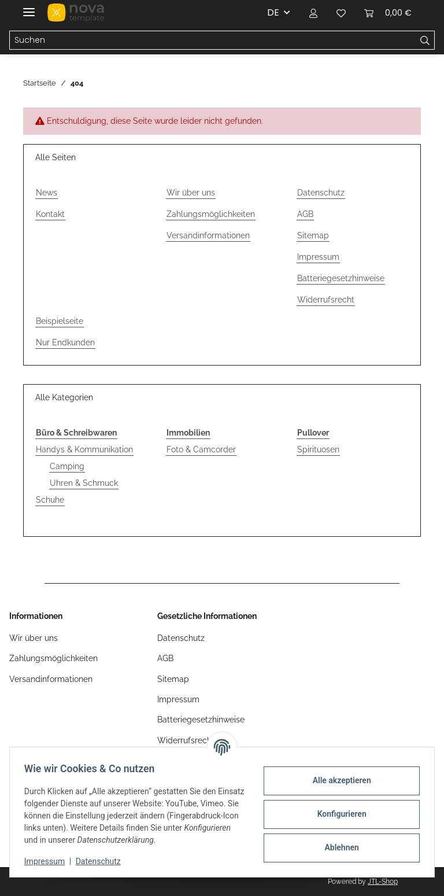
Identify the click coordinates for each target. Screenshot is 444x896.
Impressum (48, 861)
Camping (67, 466)
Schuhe (50, 499)
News (46, 192)
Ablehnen (337, 847)
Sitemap (313, 235)
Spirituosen (318, 449)
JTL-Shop (383, 881)
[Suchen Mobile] (212, 40)
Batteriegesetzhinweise (340, 278)
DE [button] (273, 12)
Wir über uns (190, 192)
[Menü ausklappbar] (29, 7)
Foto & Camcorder (201, 449)
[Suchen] (425, 40)
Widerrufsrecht (325, 299)
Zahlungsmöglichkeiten (210, 214)
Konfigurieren (337, 813)
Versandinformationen (208, 235)
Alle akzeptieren (337, 780)
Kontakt (50, 214)
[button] (313, 12)
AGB (305, 214)
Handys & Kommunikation (84, 449)
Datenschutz (102, 861)
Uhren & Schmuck (84, 483)
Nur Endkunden (65, 342)
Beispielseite (59, 321)
